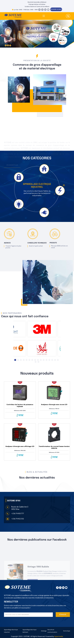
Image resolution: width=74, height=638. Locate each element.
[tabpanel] (42, 328)
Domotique (66, 631)
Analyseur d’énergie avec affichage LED (20, 446)
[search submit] (68, 16)
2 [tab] (18, 360)
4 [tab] (24, 360)
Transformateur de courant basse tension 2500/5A (54, 447)
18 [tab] (38, 362)
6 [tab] (29, 360)
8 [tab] (35, 360)
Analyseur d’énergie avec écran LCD (54, 404)
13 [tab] (49, 360)
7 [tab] (32, 360)
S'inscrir (62, 614)
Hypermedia (58, 636)
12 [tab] (46, 360)
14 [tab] (52, 360)
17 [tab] (36, 362)
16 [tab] (58, 360)
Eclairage (43, 631)
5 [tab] (27, 360)
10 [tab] (41, 360)
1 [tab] (15, 360)
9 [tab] (38, 360)
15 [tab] (55, 360)
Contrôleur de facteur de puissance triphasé (20, 405)
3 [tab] (21, 360)
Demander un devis (56, 9)
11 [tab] (44, 360)
